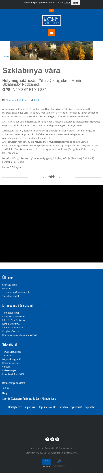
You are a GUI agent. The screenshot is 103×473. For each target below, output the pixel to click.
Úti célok (7, 277)
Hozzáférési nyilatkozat (70, 407)
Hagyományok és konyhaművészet (19, 334)
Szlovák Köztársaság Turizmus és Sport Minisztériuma (29, 398)
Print (36, 100)
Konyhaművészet (10, 331)
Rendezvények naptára (13, 383)
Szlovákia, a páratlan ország (16, 292)
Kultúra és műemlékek (13, 316)
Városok (6, 366)
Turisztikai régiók (10, 296)
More (67, 2)
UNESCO (6, 288)
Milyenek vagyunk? (11, 359)
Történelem (8, 355)
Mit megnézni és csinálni (17, 305)
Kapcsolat (90, 407)
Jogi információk (47, 407)
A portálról (30, 407)
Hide (75, 2)
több (51, 177)
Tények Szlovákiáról (12, 351)
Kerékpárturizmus (11, 323)
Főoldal (6, 56)
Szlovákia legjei (9, 284)
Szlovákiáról (9, 344)
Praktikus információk (13, 374)
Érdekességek (9, 370)
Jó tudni (6, 388)
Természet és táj (10, 312)
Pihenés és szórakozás (13, 320)
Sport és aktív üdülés (12, 327)
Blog (4, 393)
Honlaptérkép (15, 407)
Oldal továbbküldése (16, 100)
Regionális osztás (10, 362)
